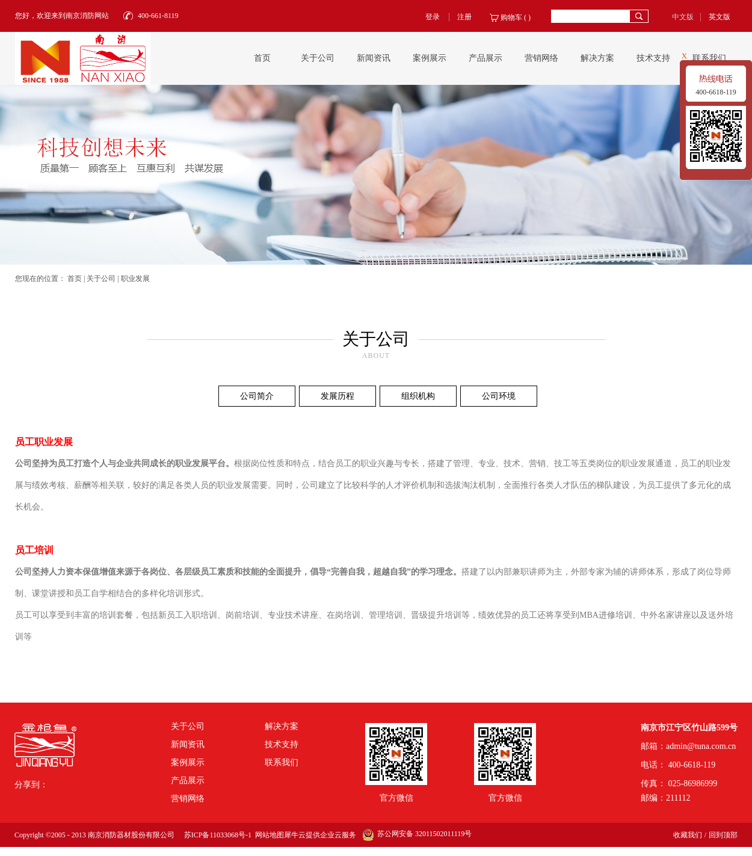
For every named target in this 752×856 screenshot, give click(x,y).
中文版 (683, 17)
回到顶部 (723, 835)
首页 (262, 58)
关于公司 (101, 278)
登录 (432, 17)
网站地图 (267, 835)
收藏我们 (687, 835)
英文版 (719, 17)
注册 (464, 17)
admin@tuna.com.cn (701, 746)
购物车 (511, 17)
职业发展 (135, 278)
